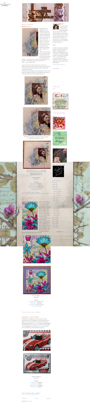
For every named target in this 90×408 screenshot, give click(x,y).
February (57, 213)
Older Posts (48, 398)
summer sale (38, 170)
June (56, 200)
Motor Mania (40, 326)
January (56, 215)
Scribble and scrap (32, 385)
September (57, 195)
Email (54, 88)
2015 (55, 188)
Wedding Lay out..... (27, 26)
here (33, 59)
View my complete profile (59, 64)
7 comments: (38, 312)
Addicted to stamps (32, 301)
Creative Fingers (33, 184)
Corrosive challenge (34, 305)
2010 (55, 225)
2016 (55, 186)
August (56, 197)
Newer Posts (24, 398)
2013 (55, 219)
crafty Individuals (29, 193)
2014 (55, 217)
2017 (55, 184)
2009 (55, 227)
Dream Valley (33, 302)
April (56, 210)
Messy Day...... (25, 200)
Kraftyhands (35, 323)
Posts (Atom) (29, 401)
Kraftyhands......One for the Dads (30, 317)
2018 (55, 182)
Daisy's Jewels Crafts (43, 203)
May (56, 208)
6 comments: (38, 192)
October (56, 193)
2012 (55, 221)
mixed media (37, 193)
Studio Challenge (35, 189)
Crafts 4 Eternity (34, 383)
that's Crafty (33, 183)
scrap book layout (45, 193)
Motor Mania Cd (35, 394)
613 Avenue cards (33, 382)
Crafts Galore (33, 386)
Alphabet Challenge (31, 186)
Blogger (62, 231)
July (56, 198)
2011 (55, 223)
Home (36, 398)
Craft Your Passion (33, 187)
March (56, 211)
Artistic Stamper (32, 304)
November (57, 191)
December (57, 189)
